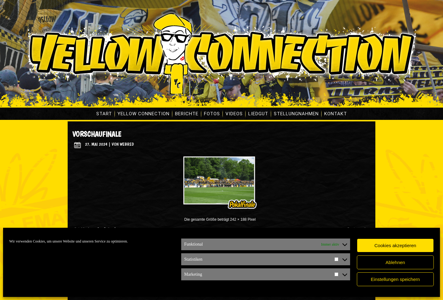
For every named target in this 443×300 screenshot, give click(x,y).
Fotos (212, 113)
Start (104, 113)
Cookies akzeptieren (395, 245)
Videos (234, 113)
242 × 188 (238, 219)
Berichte (186, 113)
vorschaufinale (96, 134)
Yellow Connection (144, 113)
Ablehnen (395, 262)
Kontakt (335, 113)
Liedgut (258, 113)
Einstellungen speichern (395, 279)
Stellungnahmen (296, 113)
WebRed (127, 144)
